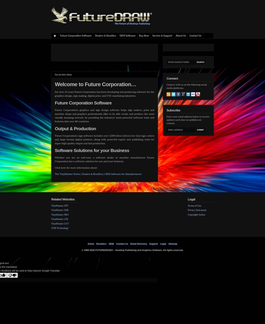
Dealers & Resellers (105, 35)
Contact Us (195, 35)
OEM (111, 244)
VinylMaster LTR (59, 219)
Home (54, 36)
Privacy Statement (197, 210)
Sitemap (172, 244)
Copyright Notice (196, 214)
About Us (181, 35)
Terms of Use (194, 205)
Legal (163, 244)
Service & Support (162, 35)
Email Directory (138, 244)
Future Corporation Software (76, 35)
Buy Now (144, 35)
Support (153, 244)
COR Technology (59, 228)
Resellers (101, 244)
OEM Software (128, 35)
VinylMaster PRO (60, 214)
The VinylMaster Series (67, 174)
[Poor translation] (12, 275)
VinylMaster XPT (59, 205)
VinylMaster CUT (60, 223)
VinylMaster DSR (59, 210)
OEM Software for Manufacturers (123, 174)
